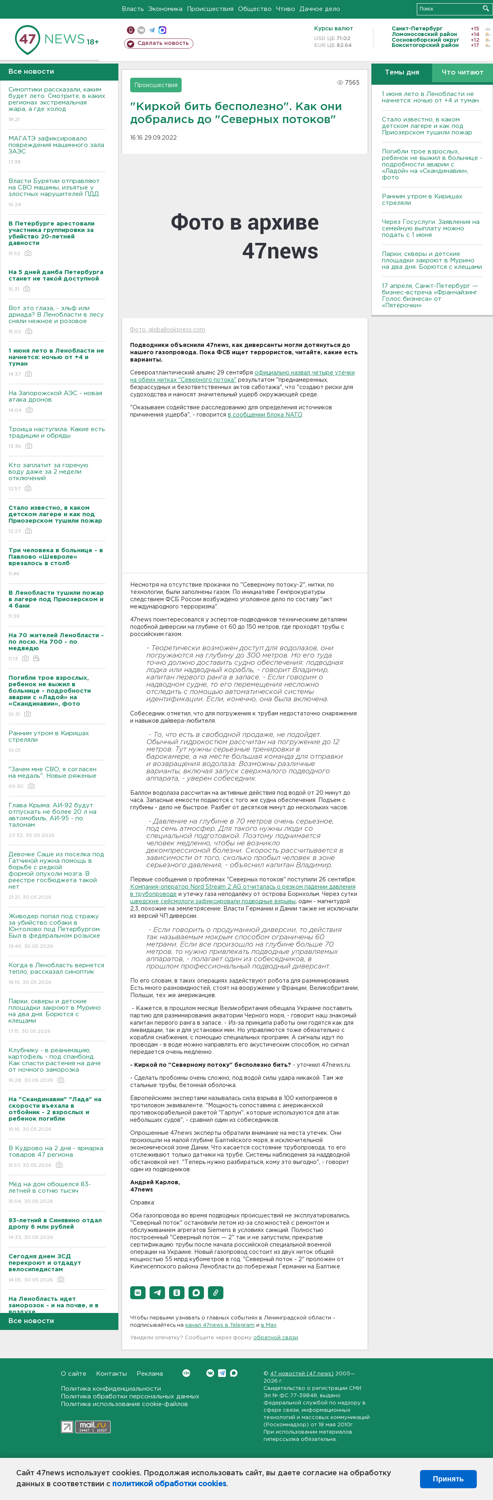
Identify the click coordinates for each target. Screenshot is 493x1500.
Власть (133, 9)
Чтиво (285, 9)
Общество (255, 9)
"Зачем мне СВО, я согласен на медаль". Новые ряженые (57, 778)
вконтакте (141, 30)
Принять (448, 1479)
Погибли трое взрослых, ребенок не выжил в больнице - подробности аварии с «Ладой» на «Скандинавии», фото (432, 164)
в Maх (269, 1325)
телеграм (152, 30)
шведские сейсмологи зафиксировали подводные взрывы (213, 901)
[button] (138, 1292)
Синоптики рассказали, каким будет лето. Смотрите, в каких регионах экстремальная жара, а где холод (57, 105)
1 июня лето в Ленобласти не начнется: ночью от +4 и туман (430, 97)
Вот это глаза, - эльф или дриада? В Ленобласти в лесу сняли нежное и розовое (57, 320)
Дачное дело (320, 9)
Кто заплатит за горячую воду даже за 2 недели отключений (57, 477)
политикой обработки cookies (169, 1484)
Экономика (165, 9)
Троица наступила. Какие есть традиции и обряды (57, 438)
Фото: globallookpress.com (167, 330)
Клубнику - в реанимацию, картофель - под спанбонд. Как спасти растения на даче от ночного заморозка (57, 1066)
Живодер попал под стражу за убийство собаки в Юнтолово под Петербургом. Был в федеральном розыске (57, 932)
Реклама (150, 1374)
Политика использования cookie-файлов (124, 1404)
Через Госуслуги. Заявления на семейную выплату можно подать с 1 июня (431, 228)
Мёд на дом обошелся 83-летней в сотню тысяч (57, 1193)
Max (234, 1373)
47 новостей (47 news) (302, 1374)
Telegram (222, 1373)
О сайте (73, 1374)
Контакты (111, 1374)
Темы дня (402, 73)
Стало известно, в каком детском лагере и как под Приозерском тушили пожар (427, 126)
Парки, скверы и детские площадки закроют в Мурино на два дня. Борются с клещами (57, 1017)
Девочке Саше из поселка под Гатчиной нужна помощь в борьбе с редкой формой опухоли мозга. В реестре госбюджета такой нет (57, 876)
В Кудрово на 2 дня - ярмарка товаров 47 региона (57, 1157)
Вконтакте (186, 1373)
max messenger (162, 30)
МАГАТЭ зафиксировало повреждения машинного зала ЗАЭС (57, 151)
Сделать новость (163, 43)
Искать (486, 8)
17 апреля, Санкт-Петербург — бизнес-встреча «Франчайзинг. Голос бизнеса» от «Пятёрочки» (430, 295)
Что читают (463, 73)
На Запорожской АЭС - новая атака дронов (57, 402)
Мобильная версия (131, 30)
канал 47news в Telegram (220, 1325)
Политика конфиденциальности (111, 1388)
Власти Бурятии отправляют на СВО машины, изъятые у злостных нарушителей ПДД (57, 193)
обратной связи (275, 1338)
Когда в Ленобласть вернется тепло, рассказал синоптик (57, 974)
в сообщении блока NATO (265, 415)
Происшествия (210, 9)
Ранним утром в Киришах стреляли (57, 742)
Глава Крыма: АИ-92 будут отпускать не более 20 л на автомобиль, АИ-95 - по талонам (57, 821)
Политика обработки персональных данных (130, 1396)
